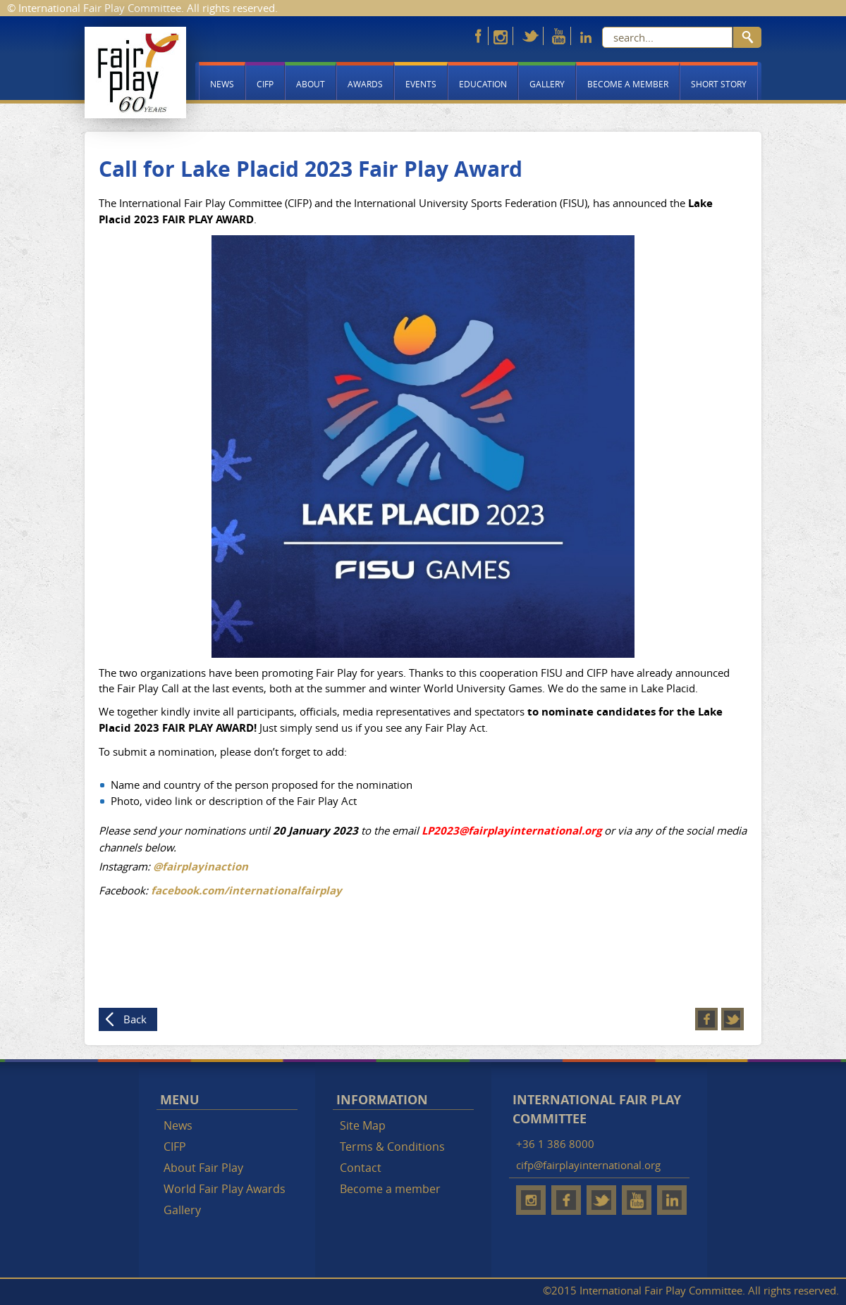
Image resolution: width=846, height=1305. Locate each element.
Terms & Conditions (392, 1146)
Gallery (547, 83)
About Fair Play (203, 1167)
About (310, 83)
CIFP (265, 83)
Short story (719, 83)
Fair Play (135, 72)
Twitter (732, 1019)
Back (135, 1019)
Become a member (627, 83)
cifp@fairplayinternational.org (588, 1165)
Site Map (363, 1125)
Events (420, 83)
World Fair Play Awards (225, 1189)
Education (483, 83)
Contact (360, 1167)
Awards (365, 83)
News (222, 83)
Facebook (706, 1019)
